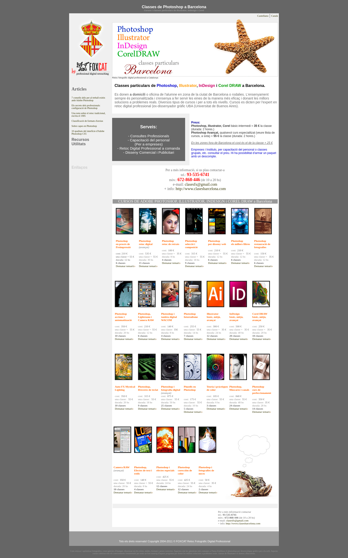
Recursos (80, 140)
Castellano (262, 15)
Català (274, 15)
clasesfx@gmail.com (201, 184)
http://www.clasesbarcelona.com (201, 189)
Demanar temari (124, 266)
